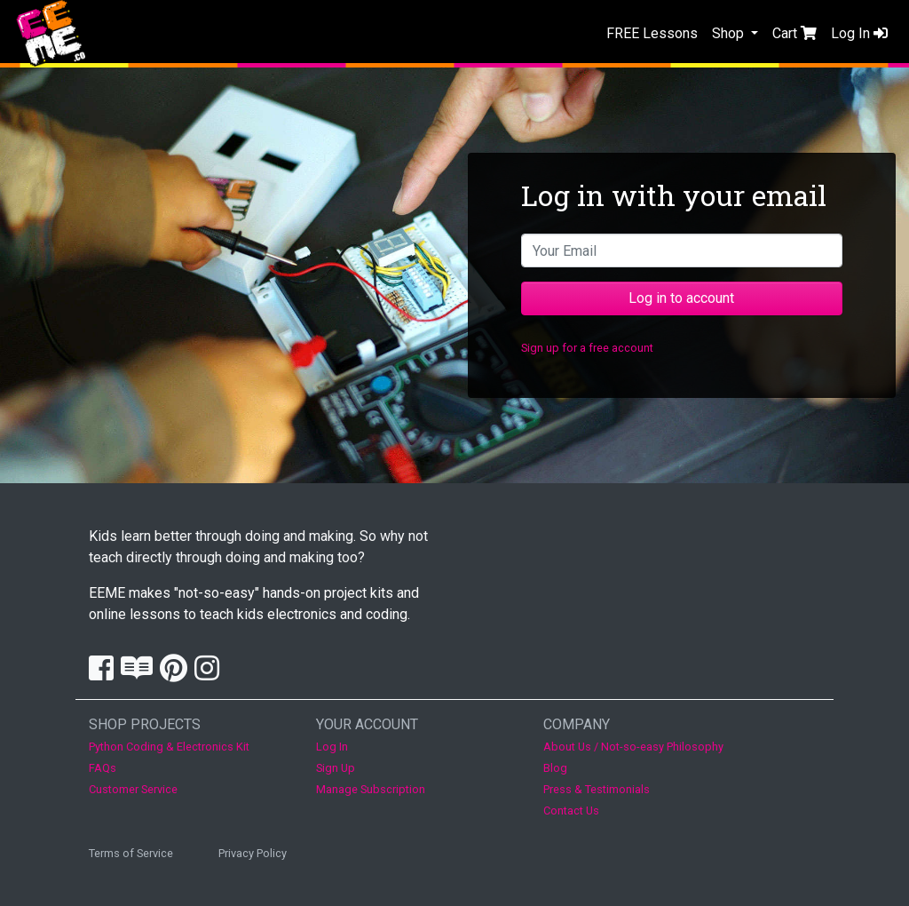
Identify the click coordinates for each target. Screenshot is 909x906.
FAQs (102, 768)
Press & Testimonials (596, 789)
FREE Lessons (652, 33)
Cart (794, 33)
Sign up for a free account (587, 347)
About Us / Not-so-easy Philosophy (633, 746)
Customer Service (133, 789)
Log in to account (681, 298)
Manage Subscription (370, 789)
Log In (859, 33)
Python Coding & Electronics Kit (169, 746)
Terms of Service (131, 853)
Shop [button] (729, 33)
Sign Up (335, 768)
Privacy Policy (252, 853)
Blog (555, 768)
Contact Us (571, 810)
